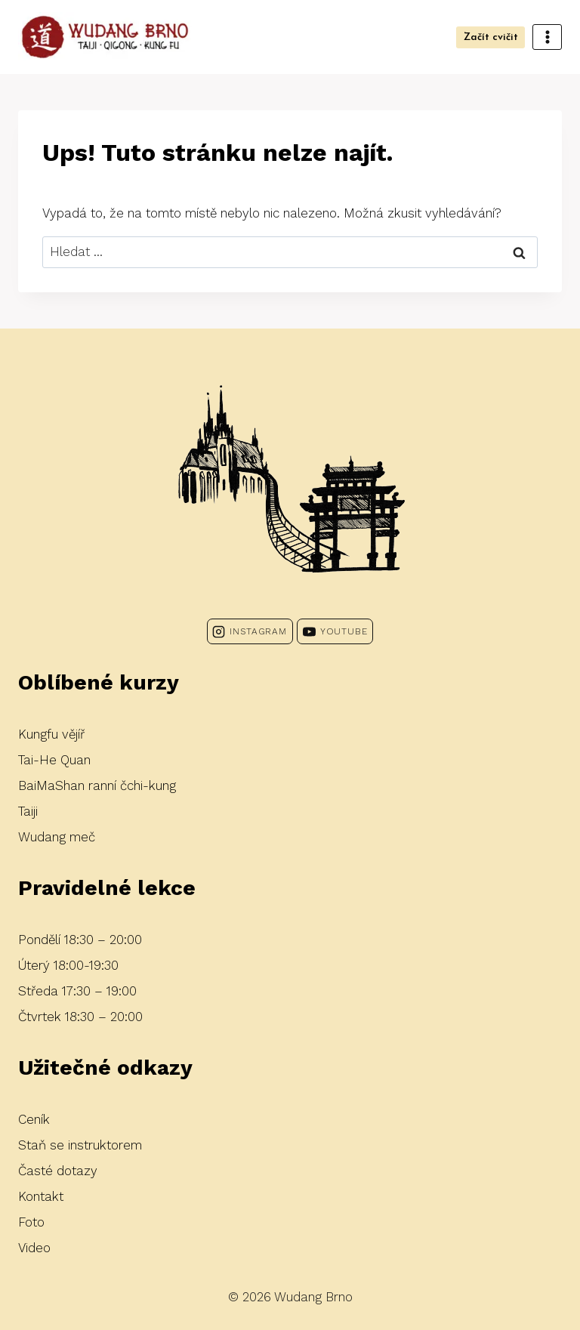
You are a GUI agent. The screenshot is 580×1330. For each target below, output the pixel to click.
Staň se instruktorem (80, 1145)
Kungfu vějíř (51, 734)
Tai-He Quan (54, 759)
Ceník (34, 1119)
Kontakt (40, 1196)
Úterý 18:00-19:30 (68, 965)
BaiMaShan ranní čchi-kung (97, 785)
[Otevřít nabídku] (547, 36)
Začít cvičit (491, 37)
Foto (31, 1222)
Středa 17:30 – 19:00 (77, 990)
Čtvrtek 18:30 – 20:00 (80, 1016)
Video (34, 1247)
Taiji (28, 811)
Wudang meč (56, 836)
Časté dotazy (57, 1170)
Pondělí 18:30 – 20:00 (80, 939)
